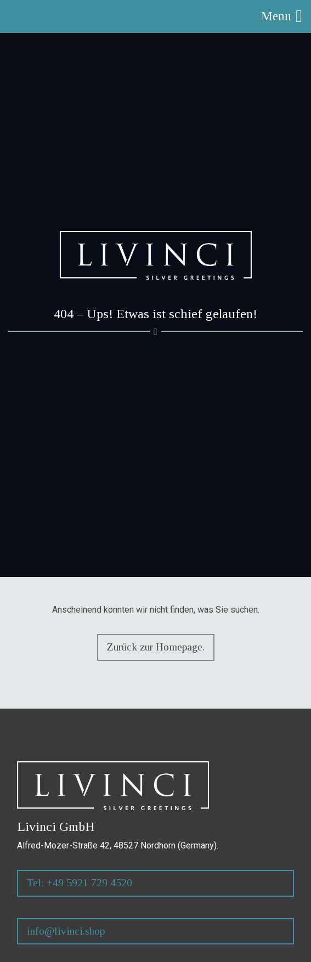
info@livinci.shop (66, 931)
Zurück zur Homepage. (156, 647)
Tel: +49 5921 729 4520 (79, 883)
